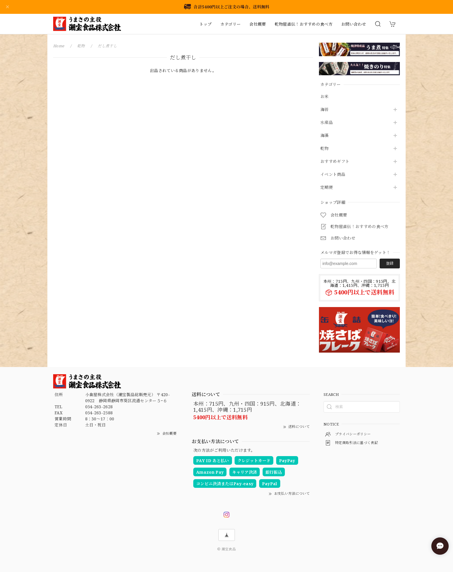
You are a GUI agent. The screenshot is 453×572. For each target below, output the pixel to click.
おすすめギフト (334, 161)
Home (58, 45)
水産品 (326, 122)
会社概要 (257, 24)
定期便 (326, 187)
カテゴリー (230, 24)
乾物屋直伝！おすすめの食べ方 (304, 24)
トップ (205, 24)
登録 (389, 263)
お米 (324, 96)
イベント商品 (332, 174)
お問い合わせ (353, 24)
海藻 (324, 135)
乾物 (324, 148)
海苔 (324, 109)
